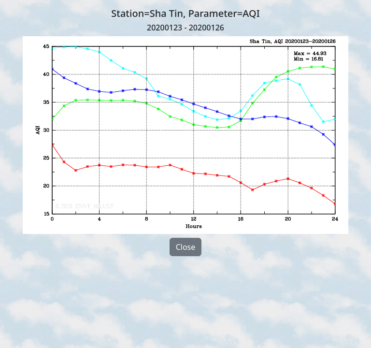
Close (186, 247)
